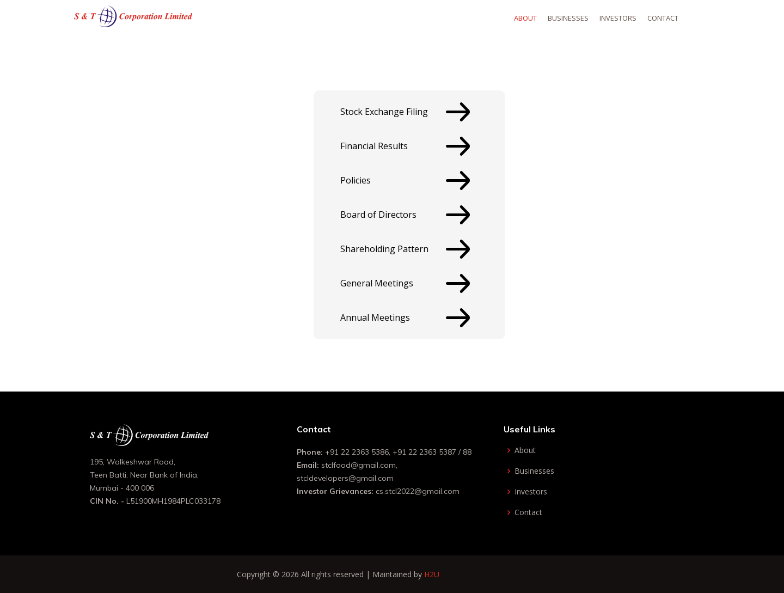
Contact (678, 18)
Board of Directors (378, 215)
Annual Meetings (375, 317)
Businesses (584, 18)
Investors (633, 18)
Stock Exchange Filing (384, 112)
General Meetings (376, 283)
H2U (431, 574)
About (541, 18)
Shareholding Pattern (384, 249)
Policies (355, 180)
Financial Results (374, 146)
